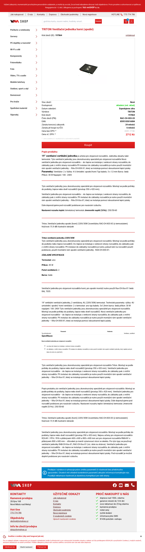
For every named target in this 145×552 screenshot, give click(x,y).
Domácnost (24, 95)
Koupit (88, 145)
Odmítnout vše (10, 547)
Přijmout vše (41, 547)
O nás (30, 14)
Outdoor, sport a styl (24, 88)
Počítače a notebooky (24, 30)
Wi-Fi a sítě (24, 49)
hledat (98, 21)
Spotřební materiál (24, 108)
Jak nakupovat (16, 14)
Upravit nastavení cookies (64, 519)
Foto (24, 69)
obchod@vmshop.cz (19, 521)
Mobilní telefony (24, 82)
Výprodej (24, 115)
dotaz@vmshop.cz (18, 529)
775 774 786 (15, 513)
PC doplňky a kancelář (24, 43)
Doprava (52, 14)
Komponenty (24, 56)
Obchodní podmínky (69, 14)
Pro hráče (24, 101)
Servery (24, 36)
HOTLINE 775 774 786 (123, 14)
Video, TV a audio (24, 75)
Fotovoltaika (24, 62)
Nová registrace (89, 14)
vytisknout (130, 35)
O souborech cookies (62, 516)
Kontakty (41, 14)
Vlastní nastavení (26, 547)
